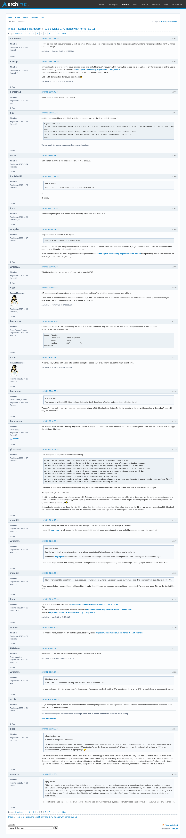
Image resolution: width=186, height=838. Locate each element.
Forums (125, 4)
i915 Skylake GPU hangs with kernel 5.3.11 (69, 28)
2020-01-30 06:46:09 (50, 267)
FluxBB (174, 829)
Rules (17, 17)
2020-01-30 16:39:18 (50, 449)
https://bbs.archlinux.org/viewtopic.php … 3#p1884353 (72, 612)
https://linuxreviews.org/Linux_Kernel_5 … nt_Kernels (119, 633)
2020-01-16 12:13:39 (50, 38)
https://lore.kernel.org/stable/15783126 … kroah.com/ (109, 610)
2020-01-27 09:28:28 (50, 155)
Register (34, 17)
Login (43, 17)
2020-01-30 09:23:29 (50, 391)
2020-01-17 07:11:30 (50, 62)
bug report (55, 530)
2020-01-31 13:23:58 (50, 541)
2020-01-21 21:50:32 (50, 113)
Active (163, 21)
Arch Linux (15, 4)
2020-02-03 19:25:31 (50, 774)
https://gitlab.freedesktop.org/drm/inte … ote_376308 (97, 70)
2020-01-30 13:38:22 (50, 421)
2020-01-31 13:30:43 (50, 573)
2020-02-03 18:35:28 (50, 729)
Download (177, 4)
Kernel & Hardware (29, 28)
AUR (166, 4)
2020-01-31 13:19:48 (50, 520)
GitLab (145, 4)
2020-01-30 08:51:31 (50, 357)
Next (64, 34)
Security (156, 4)
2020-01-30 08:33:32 (50, 288)
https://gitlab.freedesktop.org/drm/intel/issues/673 (119, 254)
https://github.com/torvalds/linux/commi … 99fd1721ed (94, 604)
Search (25, 17)
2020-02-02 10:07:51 (50, 672)
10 (58, 34)
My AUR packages (49, 718)
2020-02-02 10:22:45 (50, 699)
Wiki (135, 4)
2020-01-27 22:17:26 (50, 176)
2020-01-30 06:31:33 (50, 229)
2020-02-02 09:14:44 (50, 627)
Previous (18, 34)
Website (16, 439)
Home (101, 4)
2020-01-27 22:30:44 (50, 208)
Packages (113, 4)
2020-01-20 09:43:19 (50, 92)
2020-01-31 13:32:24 (50, 599)
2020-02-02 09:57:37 (50, 648)
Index (10, 17)
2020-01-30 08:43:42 (50, 321)
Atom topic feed (171, 825)
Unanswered (172, 21)
